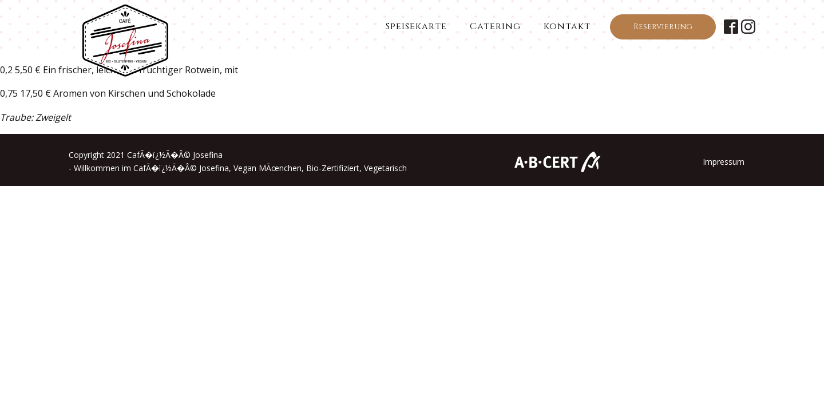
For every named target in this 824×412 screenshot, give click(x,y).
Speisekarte (416, 26)
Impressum (723, 161)
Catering (495, 26)
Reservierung (662, 26)
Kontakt (567, 26)
